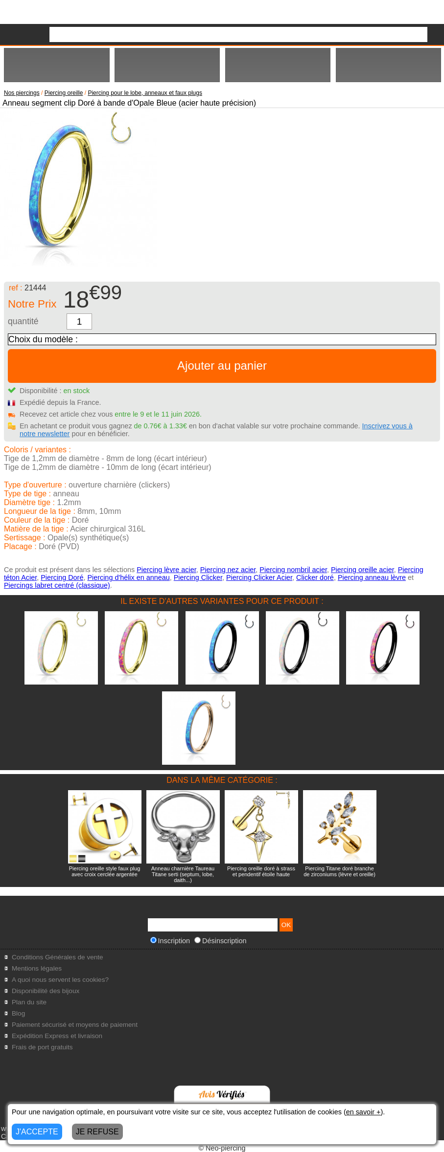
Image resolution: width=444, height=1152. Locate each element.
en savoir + (363, 1112)
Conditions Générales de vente (57, 957)
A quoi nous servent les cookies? (60, 979)
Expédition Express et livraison (57, 1036)
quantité (23, 321)
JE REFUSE (97, 1132)
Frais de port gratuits (42, 1047)
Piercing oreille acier (362, 570)
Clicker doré (315, 577)
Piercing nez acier (228, 570)
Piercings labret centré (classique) (57, 585)
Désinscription (220, 941)
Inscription (170, 941)
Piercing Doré (62, 577)
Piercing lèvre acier (166, 570)
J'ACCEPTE (37, 1132)
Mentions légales (37, 968)
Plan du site (29, 1002)
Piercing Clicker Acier (259, 577)
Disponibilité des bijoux (45, 991)
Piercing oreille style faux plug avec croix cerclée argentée (104, 871)
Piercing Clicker (198, 577)
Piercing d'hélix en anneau (128, 577)
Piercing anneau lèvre (372, 577)
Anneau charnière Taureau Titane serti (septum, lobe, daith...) (182, 874)
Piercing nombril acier (293, 570)
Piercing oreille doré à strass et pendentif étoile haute (261, 871)
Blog (18, 1013)
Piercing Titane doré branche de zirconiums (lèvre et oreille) (339, 871)
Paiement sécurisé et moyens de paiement (75, 1024)
